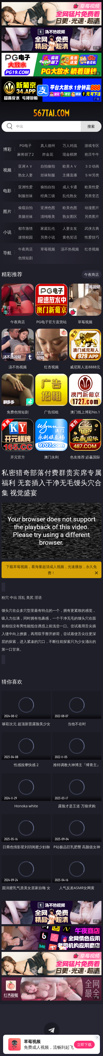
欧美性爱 (92, 186)
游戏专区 (92, 145)
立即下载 (84, 1044)
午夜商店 (25, 249)
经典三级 (47, 195)
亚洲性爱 (25, 186)
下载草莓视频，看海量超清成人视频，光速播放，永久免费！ (52, 570)
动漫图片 (92, 207)
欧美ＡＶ (70, 166)
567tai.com (51, 113)
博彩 (7, 149)
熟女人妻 (25, 175)
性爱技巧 (92, 237)
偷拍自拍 (47, 186)
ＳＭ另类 (92, 175)
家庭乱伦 (47, 228)
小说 (7, 232)
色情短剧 (25, 257)
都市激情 (25, 228)
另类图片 (92, 216)
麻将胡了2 (25, 154)
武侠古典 (92, 228)
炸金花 (47, 154)
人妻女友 (70, 228)
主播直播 (70, 175)
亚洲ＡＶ (25, 166)
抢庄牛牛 (92, 154)
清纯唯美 (47, 216)
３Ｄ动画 (92, 166)
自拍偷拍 (47, 166)
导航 (7, 253)
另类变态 (92, 195)
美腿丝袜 (25, 216)
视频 (7, 170)
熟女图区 (70, 216)
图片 (7, 211)
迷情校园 (25, 237)
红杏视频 (92, 249)
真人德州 (47, 145)
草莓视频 (47, 249)
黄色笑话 (70, 237)
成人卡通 (70, 186)
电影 (7, 190)
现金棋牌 (70, 154)
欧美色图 (70, 207)
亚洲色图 (47, 207)
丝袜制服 (47, 175)
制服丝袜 (25, 195)
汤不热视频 (70, 249)
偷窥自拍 (25, 207)
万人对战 (70, 145)
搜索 (91, 126)
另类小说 (47, 237)
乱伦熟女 (70, 195)
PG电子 (25, 145)
